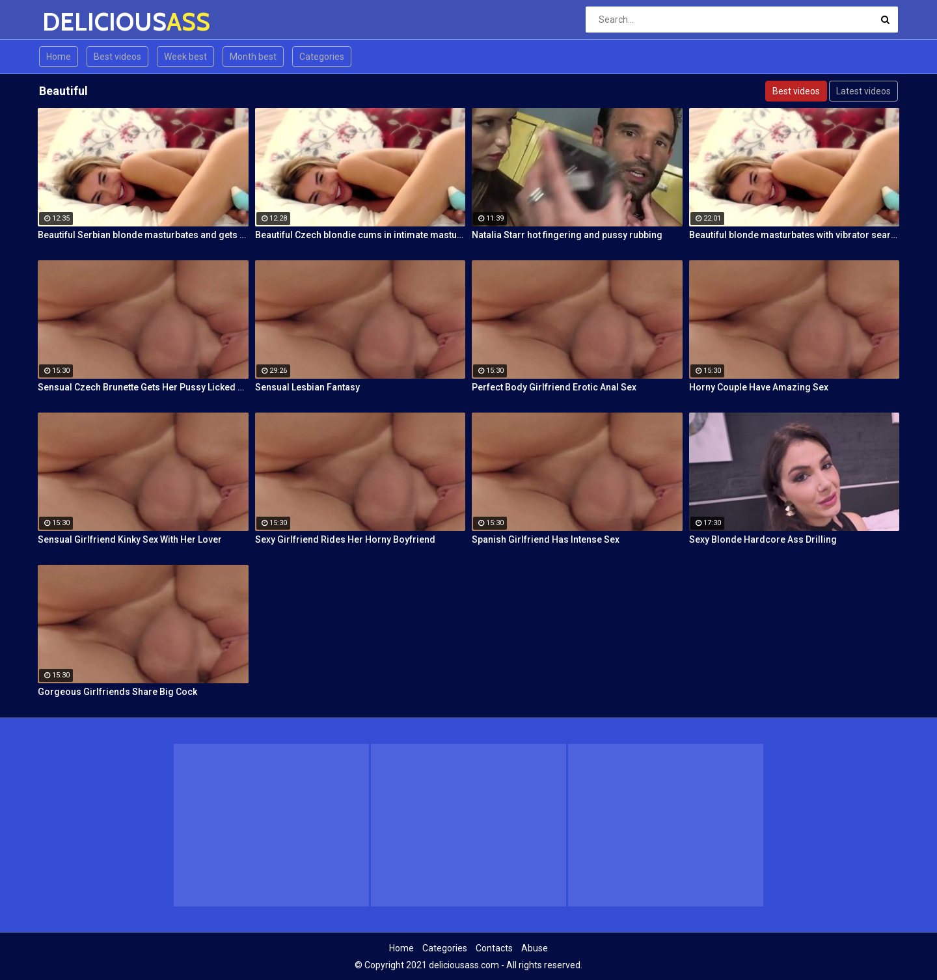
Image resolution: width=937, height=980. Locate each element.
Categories (321, 56)
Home (58, 56)
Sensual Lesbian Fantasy (307, 387)
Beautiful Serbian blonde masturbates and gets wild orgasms (143, 235)
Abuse (534, 948)
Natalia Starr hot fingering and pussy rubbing (567, 235)
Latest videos (863, 91)
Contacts (494, 948)
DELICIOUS (76, 22)
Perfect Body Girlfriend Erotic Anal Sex (554, 387)
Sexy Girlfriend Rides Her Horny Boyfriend (345, 539)
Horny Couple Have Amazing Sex (758, 387)
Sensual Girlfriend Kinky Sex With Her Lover (130, 539)
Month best (253, 56)
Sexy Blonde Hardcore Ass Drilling (763, 539)
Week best (185, 56)
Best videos (117, 56)
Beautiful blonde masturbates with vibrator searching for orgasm (794, 235)
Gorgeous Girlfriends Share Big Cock (117, 692)
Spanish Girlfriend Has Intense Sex (545, 539)
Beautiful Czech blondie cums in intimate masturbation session (360, 235)
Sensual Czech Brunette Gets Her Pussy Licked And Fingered (143, 387)
